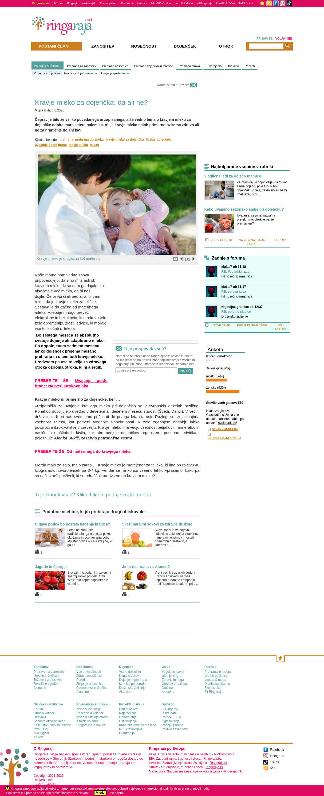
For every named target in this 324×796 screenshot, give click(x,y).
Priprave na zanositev (49, 672)
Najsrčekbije (127, 713)
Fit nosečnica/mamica (237, 276)
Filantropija (127, 733)
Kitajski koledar (87, 721)
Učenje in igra (171, 676)
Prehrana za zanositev (81, 66)
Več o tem (116, 793)
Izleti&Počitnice (161, 3)
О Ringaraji (170, 709)
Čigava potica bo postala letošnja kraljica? (72, 524)
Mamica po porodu (132, 684)
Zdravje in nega (173, 680)
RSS (273, 768)
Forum (38, 709)
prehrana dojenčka (89, 139)
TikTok (274, 762)
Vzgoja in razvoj (173, 672)
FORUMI (280, 240)
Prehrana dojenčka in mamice (153, 66)
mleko (94, 145)
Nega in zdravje (130, 676)
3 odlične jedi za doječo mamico (232, 176)
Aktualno (233, 66)
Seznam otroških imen (49, 721)
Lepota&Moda (184, 3)
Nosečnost (143, 46)
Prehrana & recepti (46, 65)
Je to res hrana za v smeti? (146, 567)
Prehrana (127, 3)
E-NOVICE (246, 3)
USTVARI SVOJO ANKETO (224, 437)
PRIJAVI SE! (264, 38)
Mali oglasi (41, 733)
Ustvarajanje (128, 721)
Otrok (226, 46)
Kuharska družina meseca (137, 725)
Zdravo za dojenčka (47, 73)
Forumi (58, 3)
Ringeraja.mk (232, 771)
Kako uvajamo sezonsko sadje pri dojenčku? (244, 209)
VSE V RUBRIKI (221, 240)
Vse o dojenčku (130, 672)
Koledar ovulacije (88, 709)
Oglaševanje (171, 721)
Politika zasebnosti (175, 729)
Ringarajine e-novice (90, 725)
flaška (150, 139)
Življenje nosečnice (89, 684)
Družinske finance (217, 684)
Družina (167, 688)
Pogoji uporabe (172, 725)
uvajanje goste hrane (51, 145)
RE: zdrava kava (234, 291)
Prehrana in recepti (217, 672)
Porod (80, 680)
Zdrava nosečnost (89, 676)
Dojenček (185, 46)
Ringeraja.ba (212, 758)
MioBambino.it (224, 754)
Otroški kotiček (225, 3)
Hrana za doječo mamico (80, 73)
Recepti (250, 66)
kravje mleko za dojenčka (124, 139)
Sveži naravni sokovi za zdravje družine (157, 524)
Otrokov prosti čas (175, 684)
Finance (142, 3)
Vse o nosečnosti (88, 672)
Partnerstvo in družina (92, 688)
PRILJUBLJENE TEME (252, 325)
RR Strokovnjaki (130, 729)
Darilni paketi (108, 3)
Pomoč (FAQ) (171, 717)
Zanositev (102, 46)
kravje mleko (78, 145)
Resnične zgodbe (46, 684)
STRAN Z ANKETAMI (225, 429)
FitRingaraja (204, 3)
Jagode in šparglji (51, 567)
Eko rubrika (212, 688)
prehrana (66, 139)
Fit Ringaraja (213, 692)
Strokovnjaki (89, 3)
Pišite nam (169, 713)
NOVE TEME (221, 325)
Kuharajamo (214, 66)
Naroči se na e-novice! (173, 85)
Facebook (277, 750)
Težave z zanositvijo (48, 680)
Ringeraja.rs (214, 767)
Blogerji (72, 3)
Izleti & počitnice (216, 676)
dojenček (164, 139)
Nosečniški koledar (89, 713)
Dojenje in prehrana (133, 680)
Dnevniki (40, 717)
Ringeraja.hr (218, 763)
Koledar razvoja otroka (92, 717)
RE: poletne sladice (236, 312)
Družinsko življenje (235, 316)
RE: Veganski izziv (236, 271)
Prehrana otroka (189, 66)
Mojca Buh (42, 110)
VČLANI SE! (283, 38)
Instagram (277, 756)
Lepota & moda (215, 680)
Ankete (39, 737)
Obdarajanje (127, 717)
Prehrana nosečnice (115, 66)
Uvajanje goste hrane (115, 73)
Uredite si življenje (47, 676)
